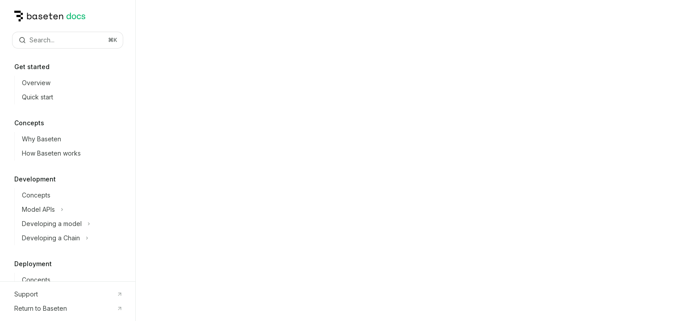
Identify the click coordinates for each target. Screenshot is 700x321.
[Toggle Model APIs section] (74, 209)
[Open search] (67, 40)
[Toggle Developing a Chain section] (74, 238)
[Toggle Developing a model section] (74, 224)
